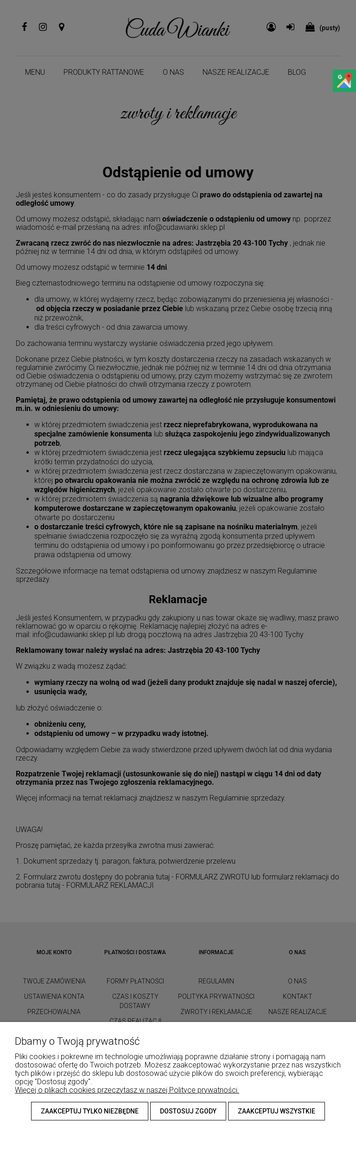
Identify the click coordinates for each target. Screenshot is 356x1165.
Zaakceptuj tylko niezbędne (90, 1111)
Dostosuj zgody (188, 1111)
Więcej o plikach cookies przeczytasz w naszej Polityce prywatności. (127, 1090)
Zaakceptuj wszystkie (276, 1111)
